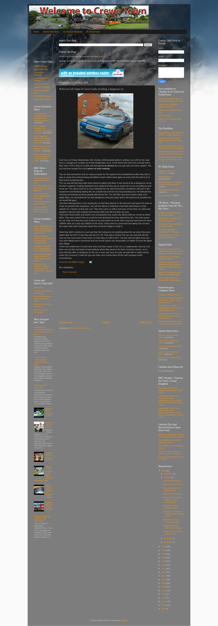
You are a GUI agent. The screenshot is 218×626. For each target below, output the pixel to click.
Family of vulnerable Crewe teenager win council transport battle (42, 157)
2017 (163, 576)
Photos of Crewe (41, 84)
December (168, 542)
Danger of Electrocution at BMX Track (173, 532)
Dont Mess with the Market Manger (171, 507)
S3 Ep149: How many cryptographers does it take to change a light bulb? (170, 308)
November (168, 538)
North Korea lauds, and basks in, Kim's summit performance (170, 153)
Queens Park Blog (41, 87)
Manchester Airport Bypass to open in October (42, 148)
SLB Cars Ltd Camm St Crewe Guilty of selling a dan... (173, 514)
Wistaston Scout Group (49, 425)
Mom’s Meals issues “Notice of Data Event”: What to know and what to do (171, 300)
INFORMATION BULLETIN (40, 386)
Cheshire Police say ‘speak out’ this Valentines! (42, 518)
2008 (163, 471)
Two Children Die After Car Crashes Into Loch (169, 219)
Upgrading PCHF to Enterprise (166, 172)
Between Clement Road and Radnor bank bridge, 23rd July (171, 100)
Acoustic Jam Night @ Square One (43, 292)
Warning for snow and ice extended (43, 203)
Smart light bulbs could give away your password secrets (170, 322)
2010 (163, 550)
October (167, 477)
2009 (163, 547)
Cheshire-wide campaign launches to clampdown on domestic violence (43, 117)
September (168, 474)
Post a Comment (70, 272)
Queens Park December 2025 (48, 412)
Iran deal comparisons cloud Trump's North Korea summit (170, 158)
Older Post (146, 322)
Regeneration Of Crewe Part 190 (49, 505)
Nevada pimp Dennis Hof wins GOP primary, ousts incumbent (171, 147)
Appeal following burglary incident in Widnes (168, 258)
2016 (163, 572)
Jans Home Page (41, 69)
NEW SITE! (39, 288)
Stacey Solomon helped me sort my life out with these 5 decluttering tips (43, 239)
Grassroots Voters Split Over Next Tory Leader (170, 225)
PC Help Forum (93, 32)
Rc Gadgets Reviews (42, 96)
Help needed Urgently (172, 481)
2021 (163, 590)
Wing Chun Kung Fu (42, 99)
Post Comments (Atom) (80, 328)
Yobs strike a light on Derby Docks (171, 489)
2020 (163, 587)
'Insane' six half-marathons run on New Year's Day (41, 209)
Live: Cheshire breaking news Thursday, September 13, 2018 (43, 129)
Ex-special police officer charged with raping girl (42, 196)
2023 (163, 598)
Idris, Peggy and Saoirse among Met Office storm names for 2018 (42, 139)
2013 (163, 561)
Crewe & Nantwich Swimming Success (172, 527)
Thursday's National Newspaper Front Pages (168, 231)
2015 (163, 569)
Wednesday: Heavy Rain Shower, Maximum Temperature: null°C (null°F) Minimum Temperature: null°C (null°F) (170, 400)
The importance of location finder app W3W (169, 441)
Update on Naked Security (169, 295)
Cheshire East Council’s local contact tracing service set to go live (43, 330)
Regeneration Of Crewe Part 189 (49, 456)
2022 (163, 594)
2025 (163, 605)
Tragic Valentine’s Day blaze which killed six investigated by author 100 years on (43, 229)
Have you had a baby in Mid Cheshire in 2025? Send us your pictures (43, 257)
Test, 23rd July (164, 116)
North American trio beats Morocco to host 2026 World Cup (170, 140)
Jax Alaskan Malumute (39, 74)
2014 (163, 565)
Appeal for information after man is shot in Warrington (169, 273)
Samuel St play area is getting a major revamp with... (172, 499)
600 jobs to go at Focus (173, 484)
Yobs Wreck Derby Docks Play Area (171, 521)
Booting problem (165, 177)
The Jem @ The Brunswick (40, 311)
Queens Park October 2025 (169, 346)
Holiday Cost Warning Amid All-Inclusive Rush (169, 214)
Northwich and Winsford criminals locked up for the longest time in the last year (43, 268)
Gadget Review (40, 66)
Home (36, 32)
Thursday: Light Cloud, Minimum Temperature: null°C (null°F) (170, 390)
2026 (163, 609)
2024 (163, 601)
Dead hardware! (165, 195)
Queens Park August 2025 (169, 357)
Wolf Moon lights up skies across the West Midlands (43, 188)
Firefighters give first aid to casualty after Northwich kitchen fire (43, 248)
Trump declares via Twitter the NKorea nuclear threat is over (170, 134)
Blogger (124, 620)
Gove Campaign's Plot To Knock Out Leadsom (168, 236)
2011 (163, 554)
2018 (163, 579)
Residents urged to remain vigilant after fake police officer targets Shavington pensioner (171, 251)
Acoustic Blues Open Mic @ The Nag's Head (42, 298)
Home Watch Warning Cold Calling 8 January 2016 (41, 360)
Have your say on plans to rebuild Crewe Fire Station (169, 452)
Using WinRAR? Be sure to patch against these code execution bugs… (169, 316)
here (100, 56)
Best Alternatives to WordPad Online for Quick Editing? (170, 183)
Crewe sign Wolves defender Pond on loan (42, 180)
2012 (163, 558)
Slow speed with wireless (168, 190)
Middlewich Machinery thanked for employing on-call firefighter (171, 435)
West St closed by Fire (172, 494)
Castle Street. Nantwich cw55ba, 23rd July (168, 105)
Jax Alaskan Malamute (72, 32)
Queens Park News (51, 32)
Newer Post (66, 322)
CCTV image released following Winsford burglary (169, 279)
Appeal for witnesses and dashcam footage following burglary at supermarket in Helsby (169, 265)
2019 (163, 583)
